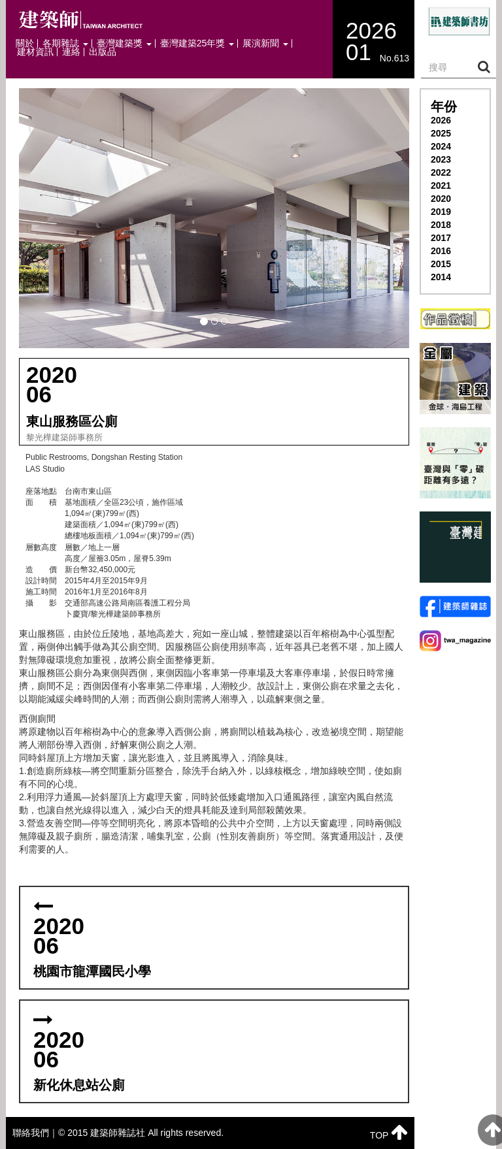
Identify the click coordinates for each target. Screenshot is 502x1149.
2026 (441, 120)
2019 (441, 211)
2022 (441, 172)
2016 (441, 251)
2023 (441, 159)
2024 (441, 146)
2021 (441, 185)
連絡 (71, 52)
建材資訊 (35, 52)
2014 (441, 277)
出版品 (102, 52)
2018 (441, 224)
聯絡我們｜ (35, 1132)
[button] (214, 218)
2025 (441, 133)
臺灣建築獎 (124, 43)
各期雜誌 (65, 43)
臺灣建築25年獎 (197, 43)
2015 (441, 264)
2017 (441, 238)
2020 (441, 198)
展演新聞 (265, 43)
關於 (25, 43)
